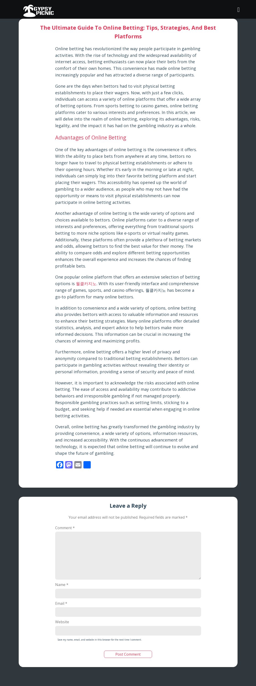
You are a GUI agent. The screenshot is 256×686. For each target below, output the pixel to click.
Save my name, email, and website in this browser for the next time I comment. (99, 639)
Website (62, 621)
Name (61, 584)
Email (61, 603)
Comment (65, 527)
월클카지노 (86, 283)
